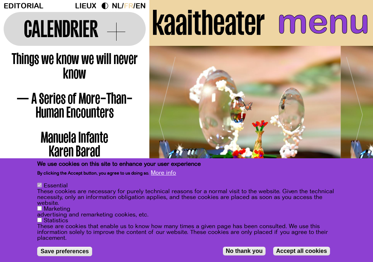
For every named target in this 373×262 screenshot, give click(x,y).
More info (163, 173)
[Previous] (167, 118)
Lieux (85, 6)
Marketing (57, 209)
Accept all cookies (301, 251)
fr (128, 6)
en (141, 6)
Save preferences (64, 251)
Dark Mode (106, 6)
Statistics (56, 220)
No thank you (244, 251)
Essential (56, 185)
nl (117, 6)
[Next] (354, 118)
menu (323, 22)
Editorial (23, 6)
